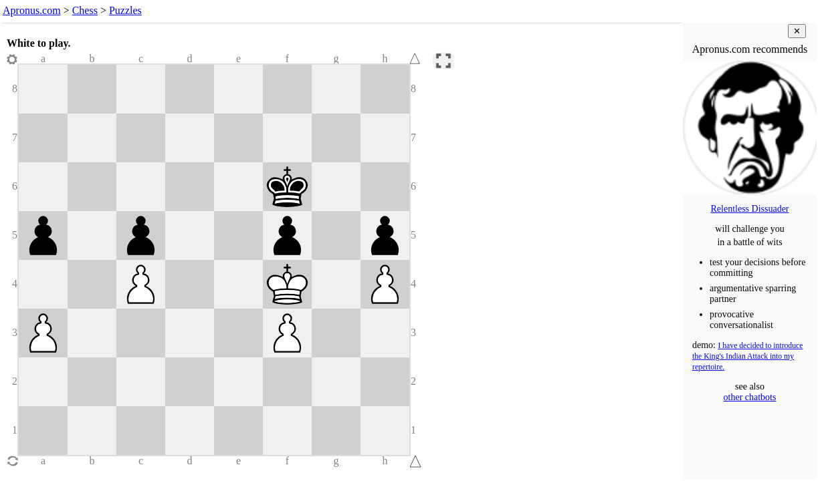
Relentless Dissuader (749, 209)
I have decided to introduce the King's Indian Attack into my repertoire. (747, 356)
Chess (85, 10)
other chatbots (750, 397)
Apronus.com (32, 10)
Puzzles (125, 10)
